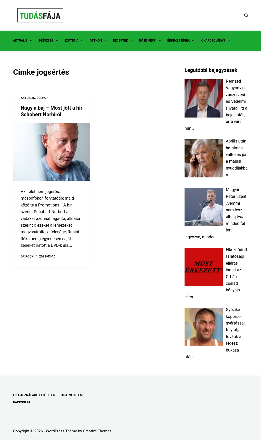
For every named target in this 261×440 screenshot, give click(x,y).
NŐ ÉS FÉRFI (151, 41)
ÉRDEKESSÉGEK (182, 41)
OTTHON (99, 41)
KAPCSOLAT (21, 402)
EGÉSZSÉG (49, 41)
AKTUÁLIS (23, 41)
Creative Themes (97, 431)
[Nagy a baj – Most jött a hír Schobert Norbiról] (51, 152)
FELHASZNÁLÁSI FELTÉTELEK (34, 395)
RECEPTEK (124, 41)
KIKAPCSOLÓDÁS (216, 41)
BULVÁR (42, 98)
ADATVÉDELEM (72, 395)
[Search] (246, 15)
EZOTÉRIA (74, 41)
